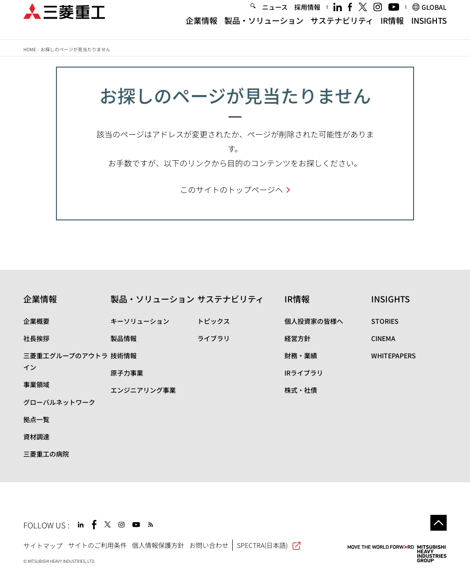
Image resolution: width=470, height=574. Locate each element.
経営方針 (297, 338)
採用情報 (307, 15)
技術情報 (124, 355)
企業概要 (36, 321)
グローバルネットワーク (59, 402)
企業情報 (201, 28)
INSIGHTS (429, 28)
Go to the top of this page (439, 523)
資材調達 (36, 436)
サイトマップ (42, 545)
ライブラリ (213, 338)
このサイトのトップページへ (231, 189)
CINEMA (383, 338)
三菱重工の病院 (46, 453)
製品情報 (124, 338)
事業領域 (36, 384)
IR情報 (392, 28)
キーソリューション (140, 321)
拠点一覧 (36, 419)
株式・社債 (300, 390)
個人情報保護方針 (158, 545)
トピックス (213, 321)
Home (29, 49)
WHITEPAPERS (393, 355)
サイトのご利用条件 (97, 545)
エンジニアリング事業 (143, 390)
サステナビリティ (342, 28)
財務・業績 (300, 355)
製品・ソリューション (264, 28)
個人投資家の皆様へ (313, 321)
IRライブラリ (303, 372)
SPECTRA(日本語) (269, 545)
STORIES (385, 321)
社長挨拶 (36, 338)
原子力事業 (127, 372)
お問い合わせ (208, 545)
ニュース (275, 15)
